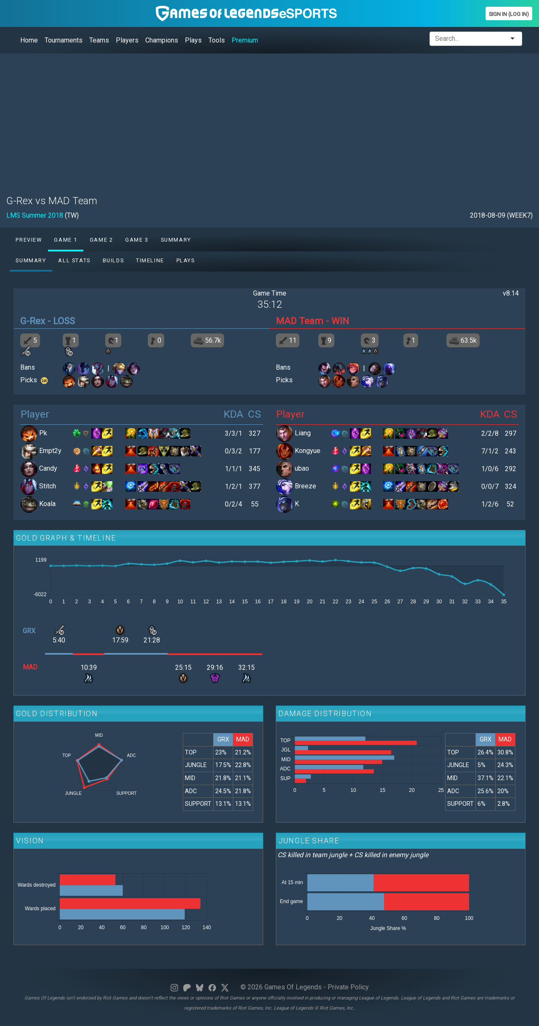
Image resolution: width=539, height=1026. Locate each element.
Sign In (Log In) (509, 14)
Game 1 (65, 240)
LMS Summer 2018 (34, 215)
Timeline (150, 260)
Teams (99, 40)
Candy (48, 468)
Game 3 (137, 240)
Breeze (305, 486)
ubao (302, 468)
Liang (303, 433)
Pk (43, 433)
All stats (74, 260)
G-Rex (32, 320)
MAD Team (299, 320)
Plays (193, 40)
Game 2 (101, 240)
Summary (176, 240)
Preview (29, 240)
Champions (161, 40)
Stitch (47, 486)
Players (127, 40)
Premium (245, 40)
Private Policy (348, 987)
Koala (47, 504)
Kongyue (307, 451)
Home (29, 40)
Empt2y (50, 451)
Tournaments (64, 40)
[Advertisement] (259, 119)
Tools (216, 40)
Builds (113, 260)
